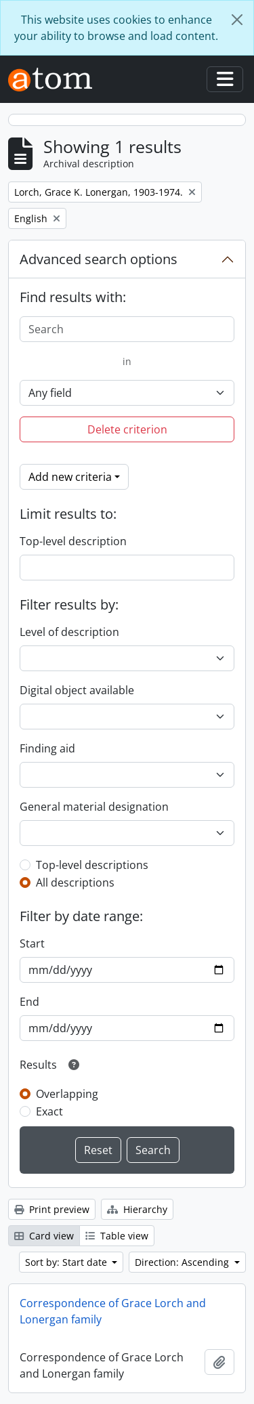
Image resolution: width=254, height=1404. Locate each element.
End (29, 1001)
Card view (44, 1235)
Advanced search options (98, 259)
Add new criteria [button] (70, 476)
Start (32, 943)
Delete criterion (127, 429)
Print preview (51, 1209)
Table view (116, 1235)
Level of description (69, 631)
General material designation (94, 806)
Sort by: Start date (67, 1262)
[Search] (127, 329)
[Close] (237, 20)
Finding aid (47, 748)
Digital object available (77, 690)
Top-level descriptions (92, 864)
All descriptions (75, 882)
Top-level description (73, 541)
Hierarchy (137, 1209)
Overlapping (67, 1093)
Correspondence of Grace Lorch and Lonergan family (113, 1311)
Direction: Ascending (183, 1262)
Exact (49, 1111)
